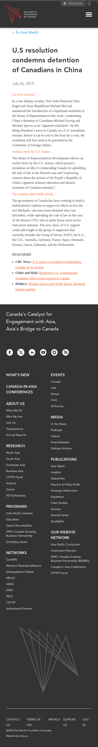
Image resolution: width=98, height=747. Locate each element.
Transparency (14, 429)
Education (12, 519)
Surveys (56, 509)
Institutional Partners (19, 608)
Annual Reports (16, 435)
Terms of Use (33, 722)
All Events (57, 406)
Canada (56, 381)
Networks (16, 553)
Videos (55, 436)
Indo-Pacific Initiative (19, 513)
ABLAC (10, 578)
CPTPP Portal (14, 477)
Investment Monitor (63, 550)
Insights (56, 472)
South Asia (13, 459)
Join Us (10, 422)
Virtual (55, 394)
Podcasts (56, 430)
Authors (11, 483)
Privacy (54, 719)
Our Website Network (63, 535)
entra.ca (23, 736)
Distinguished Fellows (20, 572)
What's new (17, 375)
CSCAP (10, 602)
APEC (9, 590)
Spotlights (57, 521)
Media (57, 417)
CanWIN (11, 559)
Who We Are (14, 416)
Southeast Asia (15, 465)
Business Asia (14, 471)
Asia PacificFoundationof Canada (30, 14)
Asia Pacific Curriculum (65, 544)
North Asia (13, 452)
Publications (64, 459)
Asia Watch (58, 466)
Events (58, 375)
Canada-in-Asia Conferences (21, 389)
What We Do (14, 410)
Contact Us (13, 722)
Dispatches (58, 478)
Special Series (60, 515)
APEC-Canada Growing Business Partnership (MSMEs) (70, 559)
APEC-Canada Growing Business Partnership (21, 534)
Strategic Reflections (64, 490)
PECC (9, 596)
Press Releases (60, 442)
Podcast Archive (61, 448)
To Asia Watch (27, 32)
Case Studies (59, 503)
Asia (53, 388)
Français (75, 3)
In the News (58, 424)
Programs (16, 506)
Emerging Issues (16, 542)
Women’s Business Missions (23, 565)
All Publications (15, 495)
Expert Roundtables (19, 525)
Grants (10, 489)
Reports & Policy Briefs (65, 484)
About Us (15, 403)
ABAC (10, 584)
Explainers (57, 497)
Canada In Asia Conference (68, 567)
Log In (86, 722)
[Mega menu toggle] (89, 14)
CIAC (54, 400)
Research (15, 446)
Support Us (69, 722)
